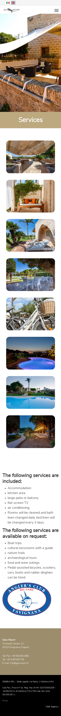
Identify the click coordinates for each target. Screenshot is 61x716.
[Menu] (56, 10)
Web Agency (52, 707)
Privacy (5, 701)
